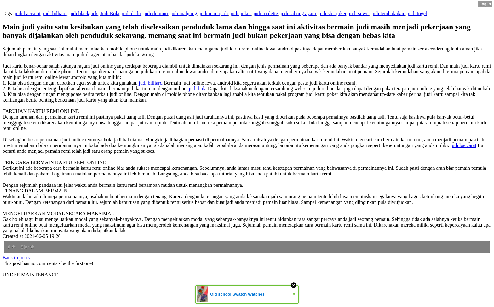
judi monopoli (213, 13)
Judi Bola (109, 13)
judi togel (417, 13)
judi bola (197, 88)
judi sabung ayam (298, 13)
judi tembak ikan (388, 13)
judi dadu (131, 13)
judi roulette (265, 13)
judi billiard (55, 13)
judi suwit (359, 13)
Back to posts (16, 257)
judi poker (241, 13)
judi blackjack (83, 13)
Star (27, 247)
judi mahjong (183, 13)
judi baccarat (27, 13)
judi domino (155, 13)
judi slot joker (332, 13)
